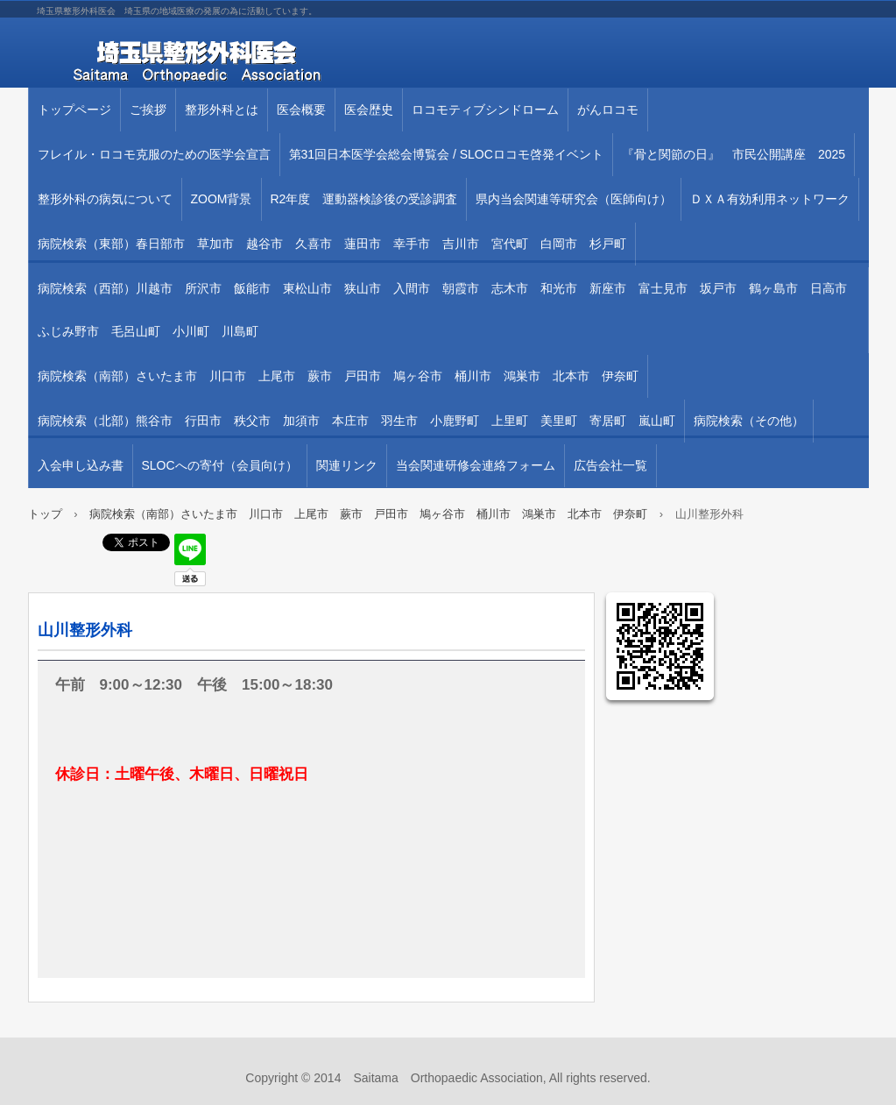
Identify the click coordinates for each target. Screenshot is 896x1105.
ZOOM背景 (221, 199)
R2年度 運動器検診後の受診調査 (364, 199)
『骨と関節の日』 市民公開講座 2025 (733, 154)
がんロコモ (607, 110)
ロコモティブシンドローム (485, 110)
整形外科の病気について (105, 199)
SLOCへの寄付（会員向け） (220, 465)
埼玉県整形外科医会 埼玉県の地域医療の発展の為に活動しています (229, 61)
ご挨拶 (148, 110)
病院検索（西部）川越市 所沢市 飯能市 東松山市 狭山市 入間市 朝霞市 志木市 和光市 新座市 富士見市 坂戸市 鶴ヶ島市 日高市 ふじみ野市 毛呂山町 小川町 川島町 (448, 309)
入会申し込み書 (80, 465)
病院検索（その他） (749, 421)
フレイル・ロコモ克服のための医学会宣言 (154, 154)
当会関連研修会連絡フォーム (475, 465)
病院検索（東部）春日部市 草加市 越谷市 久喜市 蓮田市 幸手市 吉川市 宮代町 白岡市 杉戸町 (332, 244)
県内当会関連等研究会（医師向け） (574, 199)
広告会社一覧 (610, 465)
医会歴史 (368, 110)
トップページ (74, 110)
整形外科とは (221, 110)
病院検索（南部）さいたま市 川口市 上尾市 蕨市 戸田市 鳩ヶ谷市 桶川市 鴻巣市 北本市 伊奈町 (338, 376)
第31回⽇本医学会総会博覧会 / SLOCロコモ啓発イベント (446, 154)
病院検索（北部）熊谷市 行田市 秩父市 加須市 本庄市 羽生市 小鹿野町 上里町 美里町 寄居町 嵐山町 (356, 421)
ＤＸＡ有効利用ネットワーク (770, 199)
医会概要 (301, 110)
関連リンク (346, 465)
